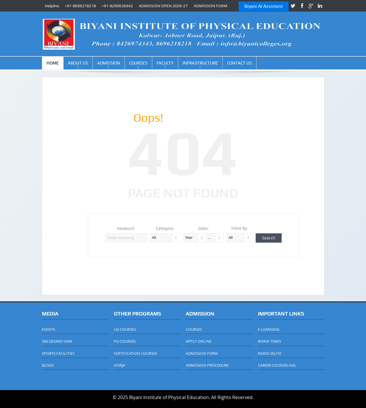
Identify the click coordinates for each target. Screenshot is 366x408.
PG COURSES (125, 341)
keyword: (126, 228)
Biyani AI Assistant (263, 6)
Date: (203, 228)
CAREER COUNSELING (277, 365)
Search (268, 238)
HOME (53, 63)
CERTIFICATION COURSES (135, 353)
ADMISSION (108, 63)
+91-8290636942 (117, 5)
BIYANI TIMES (269, 341)
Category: (165, 228)
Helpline (52, 5)
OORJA (119, 365)
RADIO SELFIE (269, 353)
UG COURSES (125, 329)
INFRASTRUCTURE (200, 63)
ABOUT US (78, 63)
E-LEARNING (268, 329)
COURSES (138, 63)
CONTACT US (239, 63)
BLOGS (48, 365)
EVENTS (48, 329)
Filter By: (239, 228)
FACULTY (165, 63)
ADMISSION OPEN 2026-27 (163, 5)
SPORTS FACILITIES (58, 353)
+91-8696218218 (80, 5)
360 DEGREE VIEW (57, 341)
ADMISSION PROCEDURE (207, 365)
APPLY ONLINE (198, 341)
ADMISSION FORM (210, 5)
